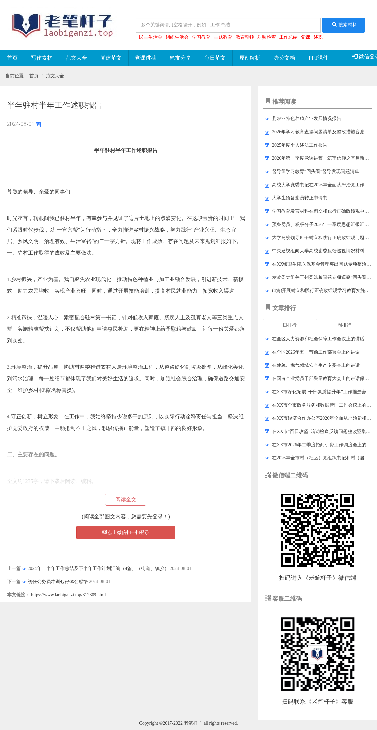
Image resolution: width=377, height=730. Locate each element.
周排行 (344, 325)
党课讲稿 (145, 58)
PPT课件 (318, 58)
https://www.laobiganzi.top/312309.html (68, 594)
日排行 (290, 325)
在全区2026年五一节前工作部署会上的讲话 (316, 352)
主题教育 (223, 37)
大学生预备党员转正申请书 (299, 197)
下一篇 (14, 581)
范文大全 (76, 58)
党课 (305, 37)
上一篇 (14, 568)
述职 (318, 37)
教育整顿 (245, 37)
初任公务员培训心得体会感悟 (58, 581)
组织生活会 (177, 37)
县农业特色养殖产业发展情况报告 (306, 118)
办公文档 (284, 58)
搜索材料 (343, 24)
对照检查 (266, 37)
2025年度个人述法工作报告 (299, 145)
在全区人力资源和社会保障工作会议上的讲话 (318, 338)
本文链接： (18, 594)
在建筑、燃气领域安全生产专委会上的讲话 (316, 365)
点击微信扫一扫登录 (126, 532)
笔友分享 (180, 58)
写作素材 (41, 58)
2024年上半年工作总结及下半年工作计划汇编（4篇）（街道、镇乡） (98, 568)
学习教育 (201, 37)
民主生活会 (150, 37)
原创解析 (249, 58)
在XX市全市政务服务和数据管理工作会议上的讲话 (324, 405)
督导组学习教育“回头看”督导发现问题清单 (315, 171)
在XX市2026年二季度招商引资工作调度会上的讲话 (324, 444)
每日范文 (215, 58)
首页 (12, 58)
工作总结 (288, 37)
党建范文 (111, 58)
